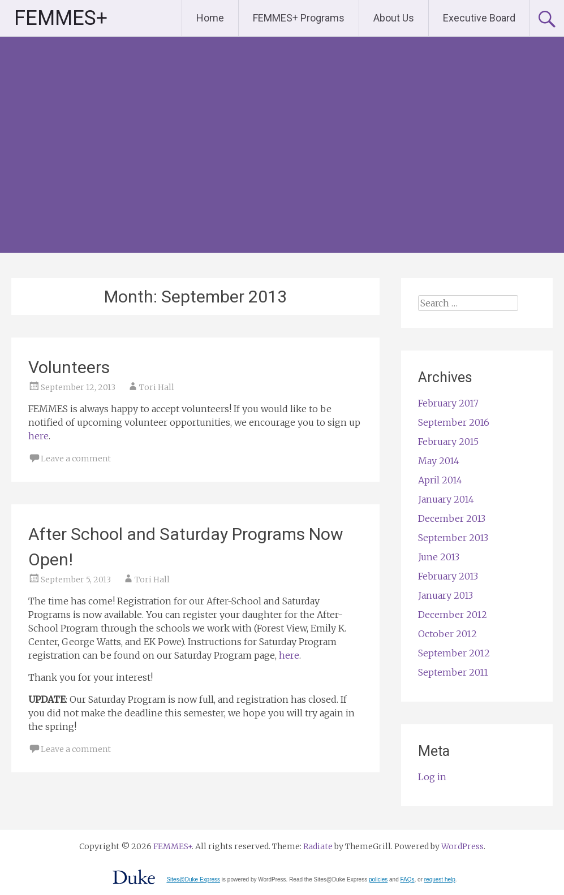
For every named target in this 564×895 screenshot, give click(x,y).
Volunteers (69, 367)
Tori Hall (156, 387)
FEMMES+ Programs (299, 18)
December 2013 (451, 518)
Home (210, 18)
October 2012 (447, 633)
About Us (393, 18)
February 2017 (448, 403)
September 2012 (454, 653)
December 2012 (452, 614)
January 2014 (446, 499)
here (38, 436)
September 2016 (453, 422)
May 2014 (438, 460)
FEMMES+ (60, 18)
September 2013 (453, 537)
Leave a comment (76, 458)
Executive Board (479, 18)
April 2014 (440, 480)
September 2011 (453, 672)
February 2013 (448, 576)
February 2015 (448, 441)
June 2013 (438, 557)
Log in (432, 776)
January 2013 (445, 595)
